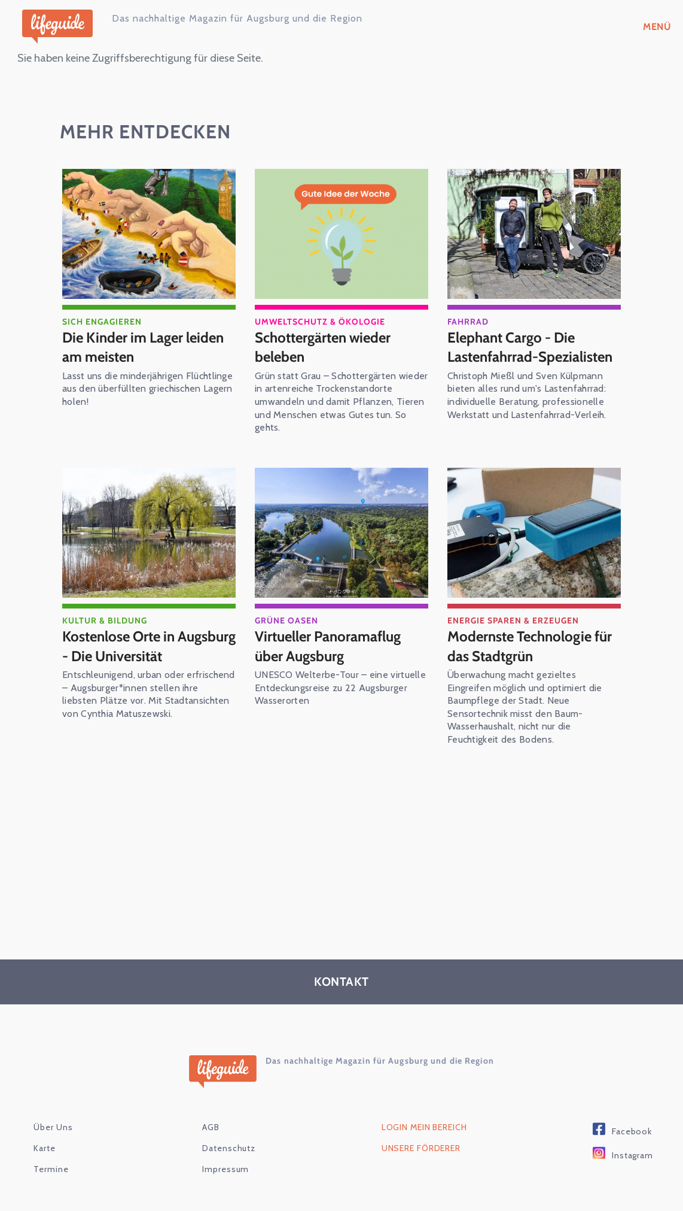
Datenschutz (228, 1148)
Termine (50, 1169)
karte (44, 1148)
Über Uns (52, 1127)
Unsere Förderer (421, 1148)
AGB (210, 1127)
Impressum (225, 1169)
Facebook (632, 1132)
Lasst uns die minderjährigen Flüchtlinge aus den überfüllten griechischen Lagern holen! (147, 389)
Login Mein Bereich (424, 1127)
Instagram (632, 1156)
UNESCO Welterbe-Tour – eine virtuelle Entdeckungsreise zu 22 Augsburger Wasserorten (340, 688)
